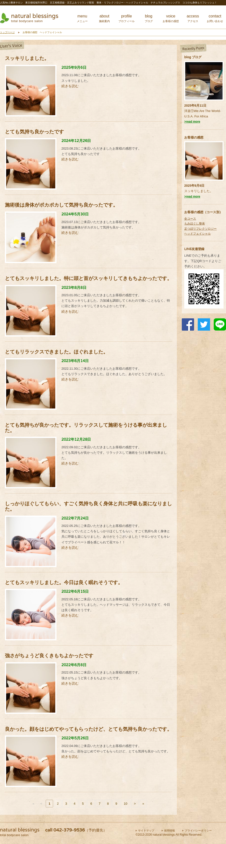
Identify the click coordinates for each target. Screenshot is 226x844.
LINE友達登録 (194, 249)
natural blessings (34, 16)
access (193, 18)
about (104, 18)
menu (82, 18)
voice (171, 18)
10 (125, 803)
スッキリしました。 (198, 191)
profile (126, 18)
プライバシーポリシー (198, 830)
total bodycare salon (27, 21)
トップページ (7, 32)
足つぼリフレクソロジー (200, 228)
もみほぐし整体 (194, 223)
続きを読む (70, 86)
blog (149, 18)
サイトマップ (146, 830)
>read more (192, 121)
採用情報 (169, 830)
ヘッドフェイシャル (197, 233)
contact (215, 18)
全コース (190, 218)
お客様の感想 (193, 137)
